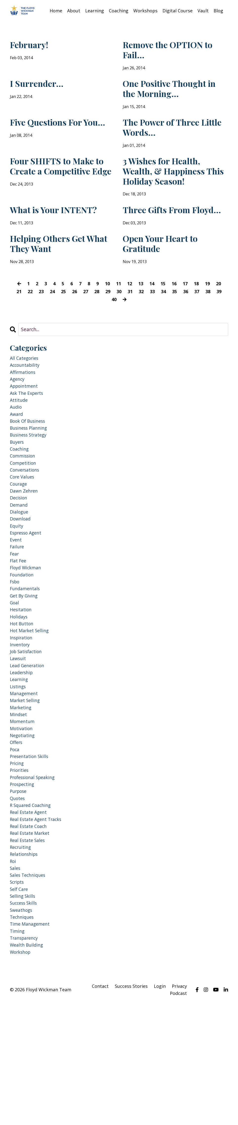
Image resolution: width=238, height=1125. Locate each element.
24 (55, 332)
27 (90, 332)
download (21, 581)
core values (23, 534)
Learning (94, 10)
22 (32, 332)
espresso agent (28, 597)
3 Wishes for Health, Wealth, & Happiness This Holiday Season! (173, 188)
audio (16, 455)
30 (125, 332)
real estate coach (30, 928)
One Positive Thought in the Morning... (175, 95)
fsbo (15, 652)
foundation (23, 644)
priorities (20, 865)
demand (20, 565)
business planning (31, 478)
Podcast (178, 1113)
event (16, 605)
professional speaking (36, 873)
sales (16, 976)
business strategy (31, 486)
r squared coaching (33, 905)
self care (20, 999)
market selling (26, 786)
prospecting (24, 881)
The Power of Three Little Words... (169, 139)
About (73, 10)
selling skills (24, 1007)
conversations (26, 526)
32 (148, 332)
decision (19, 557)
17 (187, 324)
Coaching (118, 10)
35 (183, 332)
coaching (20, 502)
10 (106, 324)
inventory (21, 723)
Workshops (145, 10)
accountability (26, 407)
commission (24, 510)
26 (78, 332)
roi (13, 968)
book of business (30, 470)
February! (33, 45)
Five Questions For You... (55, 139)
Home (56, 10)
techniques (23, 1031)
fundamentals (26, 660)
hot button (23, 699)
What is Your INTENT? (40, 238)
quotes (18, 897)
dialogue (20, 573)
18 (199, 324)
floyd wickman (27, 636)
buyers (18, 494)
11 (118, 324)
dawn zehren (25, 549)
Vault (203, 10)
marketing (22, 794)
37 (206, 332)
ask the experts (29, 439)
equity (17, 589)
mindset (19, 802)
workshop (22, 1071)
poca (15, 842)
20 (222, 324)
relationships (25, 960)
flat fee (18, 628)
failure (18, 613)
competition (24, 518)
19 (211, 324)
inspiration (23, 715)
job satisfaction (28, 731)
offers (17, 834)
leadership (23, 755)
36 (194, 332)
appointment (25, 431)
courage (20, 541)
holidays (20, 691)
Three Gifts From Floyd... (164, 238)
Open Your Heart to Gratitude (169, 282)
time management (32, 1039)
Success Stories (131, 1105)
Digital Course (177, 10)
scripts (18, 992)
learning (20, 763)
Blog (218, 10)
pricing (18, 857)
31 (136, 332)
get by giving (25, 668)
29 (113, 332)
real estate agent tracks (38, 920)
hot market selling (31, 707)
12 (129, 324)
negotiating (24, 826)
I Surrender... (42, 89)
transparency (26, 1055)
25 (67, 332)
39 (108, 340)
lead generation (29, 747)
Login (160, 1105)
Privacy (179, 1105)
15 (164, 324)
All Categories (26, 399)
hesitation (22, 684)
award (17, 462)
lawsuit (19, 739)
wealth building (28, 1063)
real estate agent (30, 913)
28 (101, 332)
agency (18, 423)
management (25, 778)
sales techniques (30, 984)
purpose (20, 889)
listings (19, 770)
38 (217, 332)
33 (159, 332)
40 (119, 340)
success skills (25, 1015)
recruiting (22, 952)
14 (153, 324)
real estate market (31, 936)
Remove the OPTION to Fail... (172, 51)
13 (141, 324)
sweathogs (23, 1023)
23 (43, 332)
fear (15, 620)
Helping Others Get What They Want (57, 282)
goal (15, 676)
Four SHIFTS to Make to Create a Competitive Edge (61, 188)
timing (18, 1047)
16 (176, 324)
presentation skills (31, 849)
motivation (22, 818)
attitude (19, 447)
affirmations (24, 415)
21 (20, 332)
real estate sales (29, 944)
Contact (100, 1105)
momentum (24, 810)
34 (171, 332)
